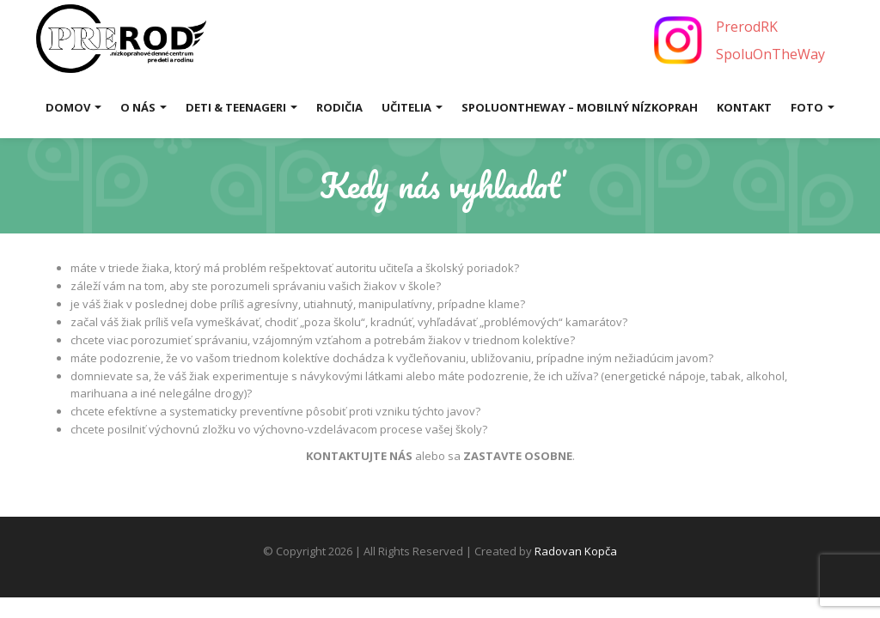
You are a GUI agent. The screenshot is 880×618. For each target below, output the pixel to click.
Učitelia (412, 107)
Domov (73, 107)
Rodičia (339, 107)
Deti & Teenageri (241, 107)
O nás (143, 107)
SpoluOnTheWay (770, 54)
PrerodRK (747, 26)
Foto (812, 107)
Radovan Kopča (576, 551)
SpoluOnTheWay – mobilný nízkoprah (579, 107)
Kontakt (744, 107)
